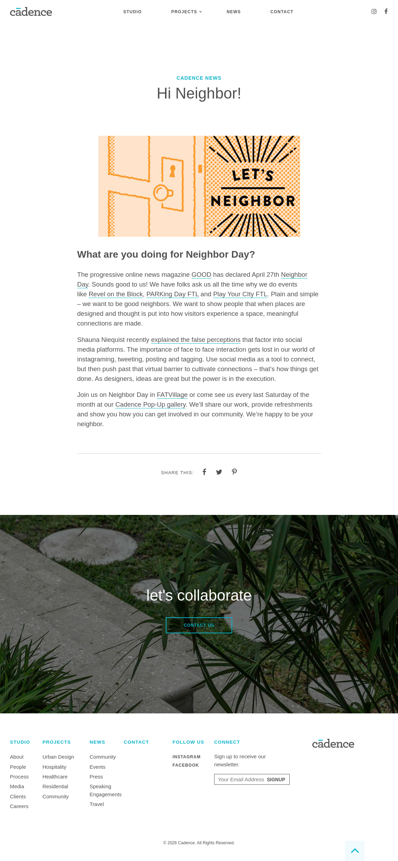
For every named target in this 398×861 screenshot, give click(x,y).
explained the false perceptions (196, 339)
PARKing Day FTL (172, 294)
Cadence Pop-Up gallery (150, 404)
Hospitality (54, 767)
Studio (132, 11)
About (17, 757)
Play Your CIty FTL (240, 294)
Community (55, 796)
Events (97, 767)
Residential (55, 786)
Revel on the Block (116, 294)
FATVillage (172, 394)
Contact (282, 11)
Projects (184, 11)
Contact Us (199, 625)
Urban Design (58, 757)
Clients (18, 796)
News (234, 11)
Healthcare (55, 777)
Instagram (186, 756)
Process (19, 777)
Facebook (185, 765)
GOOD (201, 274)
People (18, 767)
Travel (96, 804)
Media (17, 786)
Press (96, 777)
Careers (19, 806)
